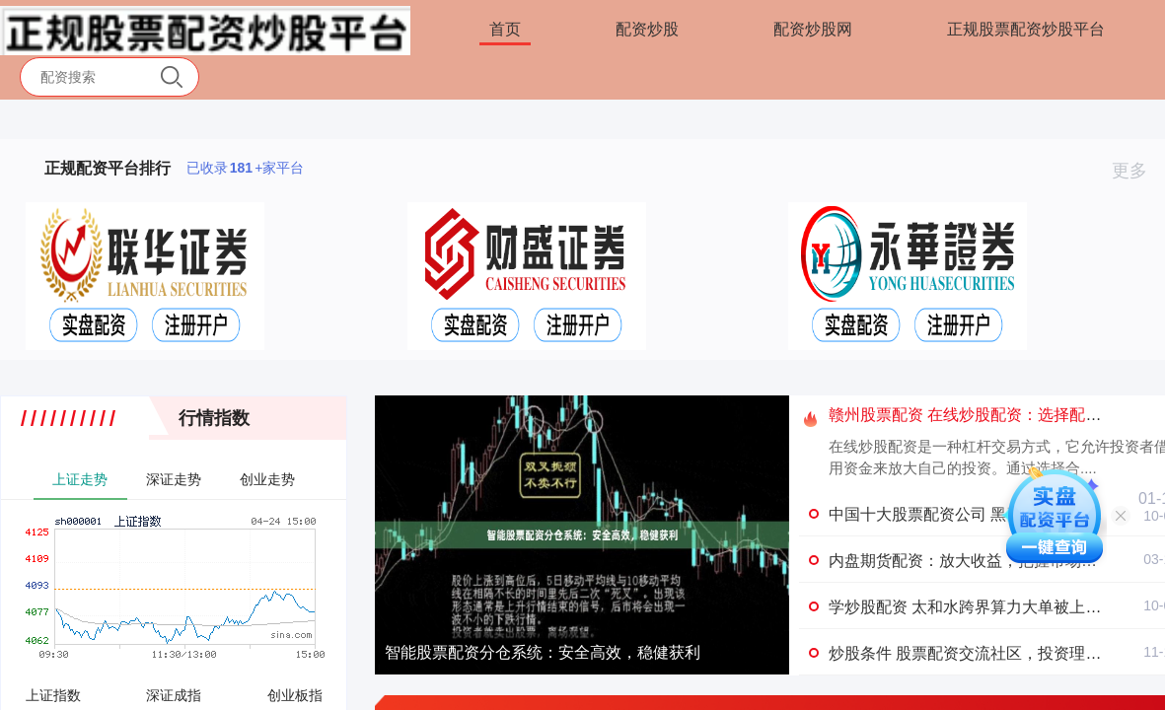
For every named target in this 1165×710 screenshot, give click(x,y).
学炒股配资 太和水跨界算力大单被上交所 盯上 (991, 607)
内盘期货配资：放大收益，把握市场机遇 (971, 560)
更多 (1138, 170)
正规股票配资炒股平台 (1026, 29)
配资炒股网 (812, 29)
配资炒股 (647, 29)
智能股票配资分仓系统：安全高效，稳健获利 (542, 652)
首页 (505, 29)
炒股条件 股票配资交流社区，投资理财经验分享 (996, 653)
